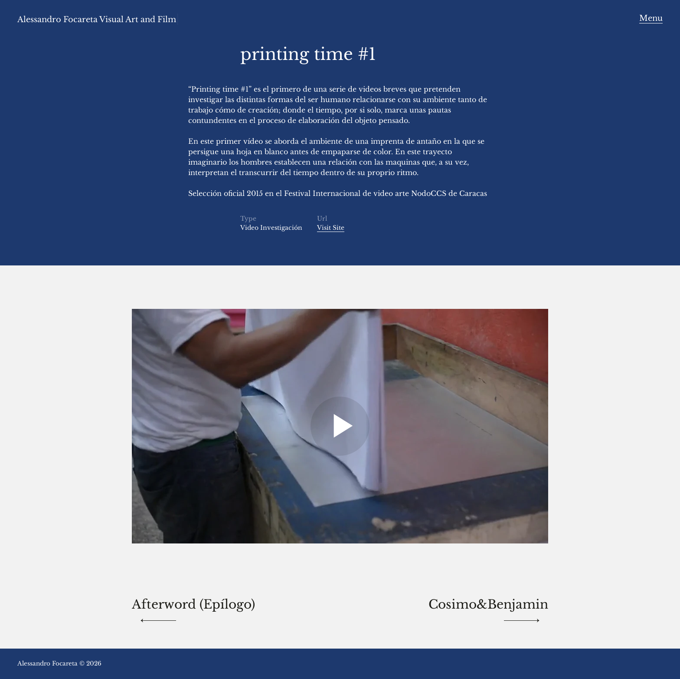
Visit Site (330, 228)
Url (322, 218)
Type (248, 218)
